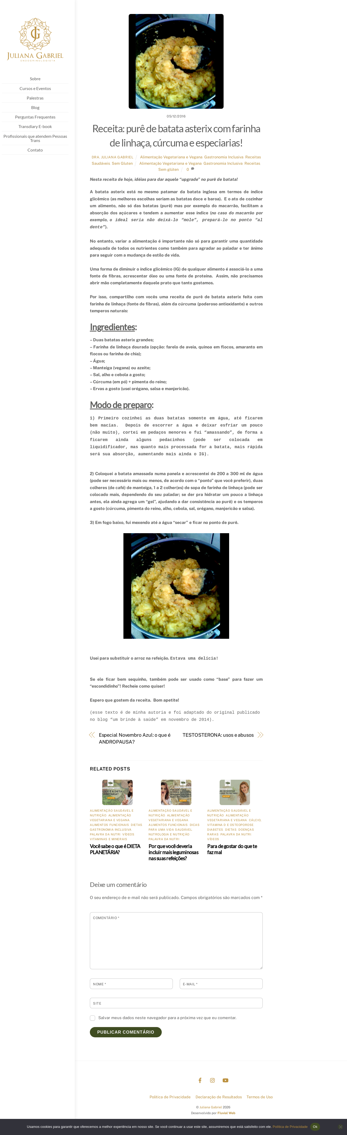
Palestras (39, 98)
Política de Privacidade (170, 1097)
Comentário (106, 918)
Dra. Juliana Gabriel (112, 157)
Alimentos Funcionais (109, 825)
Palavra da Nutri (105, 834)
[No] (340, 1126)
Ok (315, 1127)
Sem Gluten (122, 163)
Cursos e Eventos (39, 88)
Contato (39, 150)
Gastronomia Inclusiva (223, 157)
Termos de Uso (260, 1097)
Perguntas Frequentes (40, 117)
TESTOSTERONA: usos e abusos (218, 735)
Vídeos (128, 834)
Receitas (252, 163)
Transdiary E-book (39, 127)
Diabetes (215, 829)
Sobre (39, 79)
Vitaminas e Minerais (108, 839)
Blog (40, 108)
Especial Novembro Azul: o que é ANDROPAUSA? (134, 738)
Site (97, 1003)
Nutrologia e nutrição (169, 834)
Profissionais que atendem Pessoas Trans (40, 138)
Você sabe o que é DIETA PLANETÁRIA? (115, 849)
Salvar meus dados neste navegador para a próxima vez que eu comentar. (167, 1017)
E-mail (190, 984)
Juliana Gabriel (211, 1107)
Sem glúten (168, 169)
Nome (99, 984)
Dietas (136, 825)
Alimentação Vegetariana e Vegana (171, 157)
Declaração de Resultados (219, 1097)
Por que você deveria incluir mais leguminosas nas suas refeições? (173, 852)
